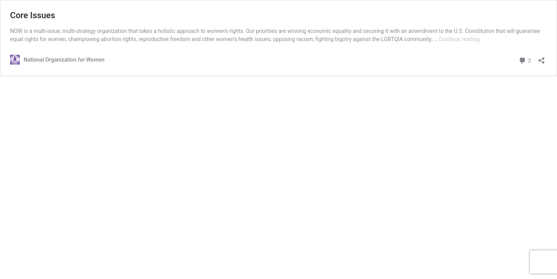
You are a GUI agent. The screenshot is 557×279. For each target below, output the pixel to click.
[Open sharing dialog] (541, 58)
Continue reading (459, 39)
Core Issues (32, 15)
